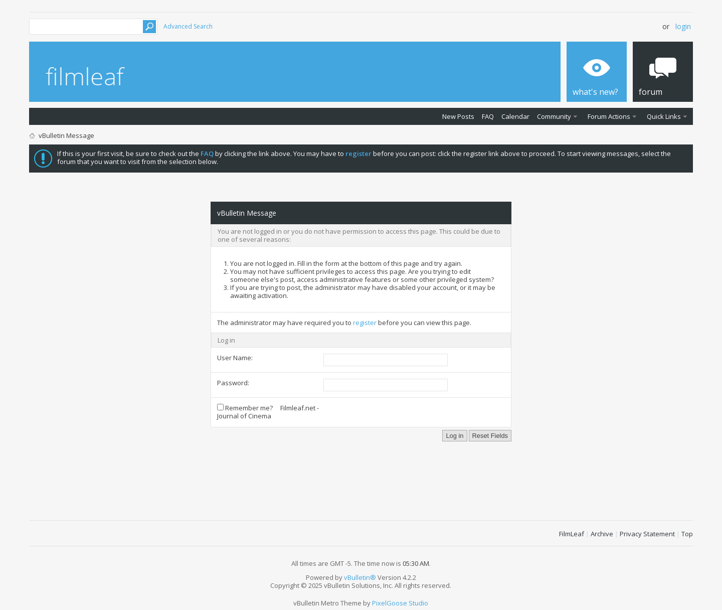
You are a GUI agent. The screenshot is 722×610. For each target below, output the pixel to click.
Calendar (515, 116)
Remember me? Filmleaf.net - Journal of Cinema (268, 412)
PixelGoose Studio (400, 602)
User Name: (235, 358)
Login (683, 26)
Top (687, 533)
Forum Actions (609, 116)
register (365, 322)
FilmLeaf (571, 533)
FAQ (488, 116)
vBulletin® (360, 577)
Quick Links (664, 116)
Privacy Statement (647, 533)
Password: (233, 383)
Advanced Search (188, 26)
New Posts (458, 116)
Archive (602, 533)
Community (554, 116)
